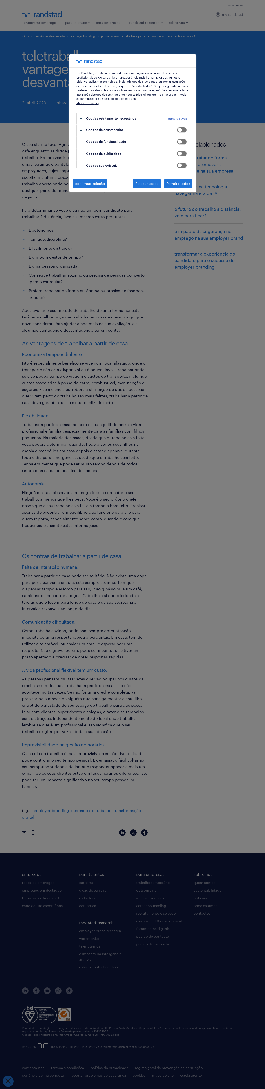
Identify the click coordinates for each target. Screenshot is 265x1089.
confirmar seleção (90, 183)
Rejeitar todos (146, 183)
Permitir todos (178, 183)
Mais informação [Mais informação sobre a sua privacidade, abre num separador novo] (87, 103)
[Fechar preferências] (8, 1081)
